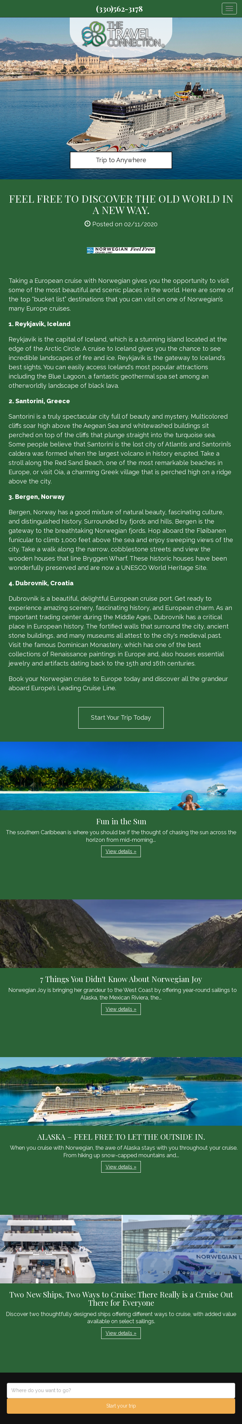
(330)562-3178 (119, 8)
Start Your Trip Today (121, 717)
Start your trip (121, 1406)
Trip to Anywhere (121, 160)
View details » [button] (121, 851)
